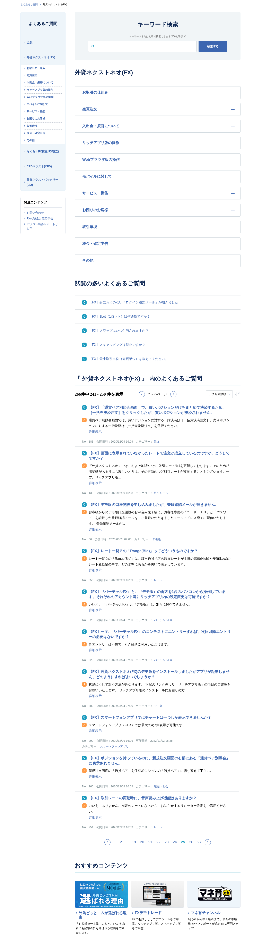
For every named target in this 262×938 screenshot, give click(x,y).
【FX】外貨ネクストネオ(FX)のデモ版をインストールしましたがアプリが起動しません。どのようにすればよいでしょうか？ (159, 674)
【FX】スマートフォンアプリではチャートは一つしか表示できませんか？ (150, 717)
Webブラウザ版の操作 (40, 97)
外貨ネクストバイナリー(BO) (42, 182)
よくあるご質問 (29, 4)
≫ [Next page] (210, 844)
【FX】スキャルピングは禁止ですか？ (117, 344)
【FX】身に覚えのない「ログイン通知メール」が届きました (133, 302)
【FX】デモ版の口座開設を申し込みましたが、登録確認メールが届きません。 (154, 505)
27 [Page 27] (199, 842)
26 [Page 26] (191, 842)
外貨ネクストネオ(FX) (41, 57)
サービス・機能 (36, 111)
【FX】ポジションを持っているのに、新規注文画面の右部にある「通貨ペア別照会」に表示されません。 (159, 760)
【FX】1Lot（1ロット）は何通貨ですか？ (119, 316)
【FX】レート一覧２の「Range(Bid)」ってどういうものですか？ (143, 551)
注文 (157, 441)
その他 (31, 140)
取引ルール (161, 493)
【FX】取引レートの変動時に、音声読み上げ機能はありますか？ (142, 798)
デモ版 (156, 539)
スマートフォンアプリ (114, 746)
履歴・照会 (161, 786)
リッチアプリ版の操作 (40, 89)
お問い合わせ (35, 212)
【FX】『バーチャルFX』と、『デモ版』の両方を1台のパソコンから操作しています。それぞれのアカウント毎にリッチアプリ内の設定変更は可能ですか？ (157, 594)
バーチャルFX (163, 620)
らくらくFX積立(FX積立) (43, 151)
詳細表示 (95, 431)
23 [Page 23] (167, 842)
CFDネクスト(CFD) (39, 166)
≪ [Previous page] (110, 844)
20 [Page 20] (142, 842)
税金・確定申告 (36, 133)
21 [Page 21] (150, 842)
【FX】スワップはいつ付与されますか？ (118, 330)
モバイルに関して (37, 104)
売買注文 (32, 75)
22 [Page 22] (158, 842)
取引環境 (32, 125)
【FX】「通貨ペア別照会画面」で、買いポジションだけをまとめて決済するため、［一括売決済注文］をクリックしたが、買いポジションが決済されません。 (157, 410)
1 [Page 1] (115, 842)
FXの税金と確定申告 (40, 218)
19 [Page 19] (134, 842)
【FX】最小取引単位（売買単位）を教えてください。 (128, 359)
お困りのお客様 (36, 118)
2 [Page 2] (121, 842)
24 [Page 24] (175, 842)
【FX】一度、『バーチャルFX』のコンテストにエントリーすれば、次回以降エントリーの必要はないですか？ (160, 634)
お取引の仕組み (36, 68)
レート (158, 580)
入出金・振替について (40, 82)
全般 (29, 42)
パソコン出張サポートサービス (44, 226)
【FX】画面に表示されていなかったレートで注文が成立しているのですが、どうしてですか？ (159, 455)
